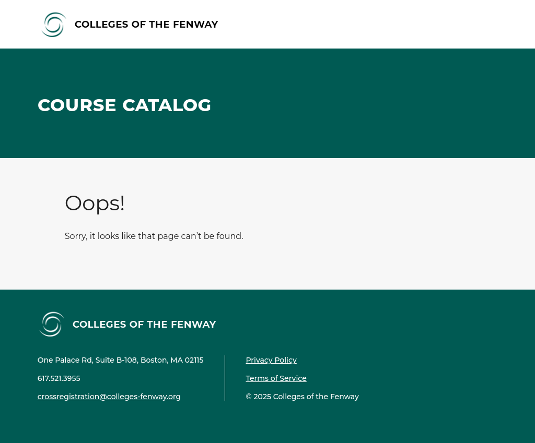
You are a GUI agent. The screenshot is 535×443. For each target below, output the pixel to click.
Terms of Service (276, 378)
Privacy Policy (271, 360)
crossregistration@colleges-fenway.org (109, 396)
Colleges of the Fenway (146, 24)
